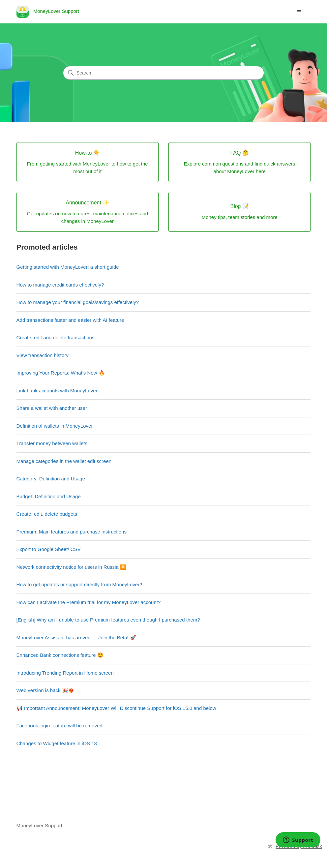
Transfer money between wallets (51, 443)
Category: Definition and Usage (50, 478)
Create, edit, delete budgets (46, 514)
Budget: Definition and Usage (48, 496)
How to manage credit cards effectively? (60, 285)
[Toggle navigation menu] (299, 12)
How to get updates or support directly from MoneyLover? (79, 584)
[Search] (163, 72)
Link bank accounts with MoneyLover (57, 390)
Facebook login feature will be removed (59, 725)
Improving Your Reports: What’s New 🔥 (60, 373)
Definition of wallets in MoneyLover (54, 426)
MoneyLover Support (39, 825)
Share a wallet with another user (51, 408)
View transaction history (42, 355)
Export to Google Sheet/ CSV (48, 549)
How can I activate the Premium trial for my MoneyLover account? (88, 602)
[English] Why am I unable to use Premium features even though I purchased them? (108, 620)
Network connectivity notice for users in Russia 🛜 (71, 567)
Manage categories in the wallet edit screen (64, 461)
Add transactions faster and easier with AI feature (70, 320)
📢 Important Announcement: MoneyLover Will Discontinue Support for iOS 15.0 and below (116, 708)
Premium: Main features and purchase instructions (71, 531)
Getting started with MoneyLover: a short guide (67, 267)
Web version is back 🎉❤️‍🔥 (45, 690)
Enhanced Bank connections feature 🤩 (60, 655)
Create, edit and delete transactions (55, 337)
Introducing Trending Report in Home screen (65, 673)
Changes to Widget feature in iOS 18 (56, 743)
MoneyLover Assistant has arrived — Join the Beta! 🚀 (76, 637)
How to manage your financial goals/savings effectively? (77, 302)
